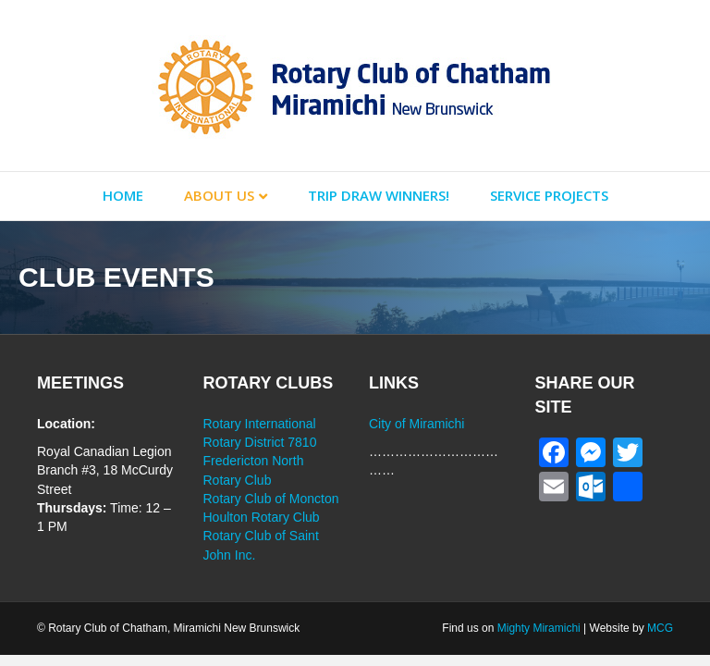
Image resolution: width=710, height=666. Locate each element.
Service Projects (549, 195)
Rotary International (259, 423)
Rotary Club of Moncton (271, 498)
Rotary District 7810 (260, 442)
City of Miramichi (416, 423)
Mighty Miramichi (539, 628)
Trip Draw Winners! (378, 195)
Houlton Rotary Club (261, 517)
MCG (660, 628)
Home (123, 195)
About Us (219, 195)
